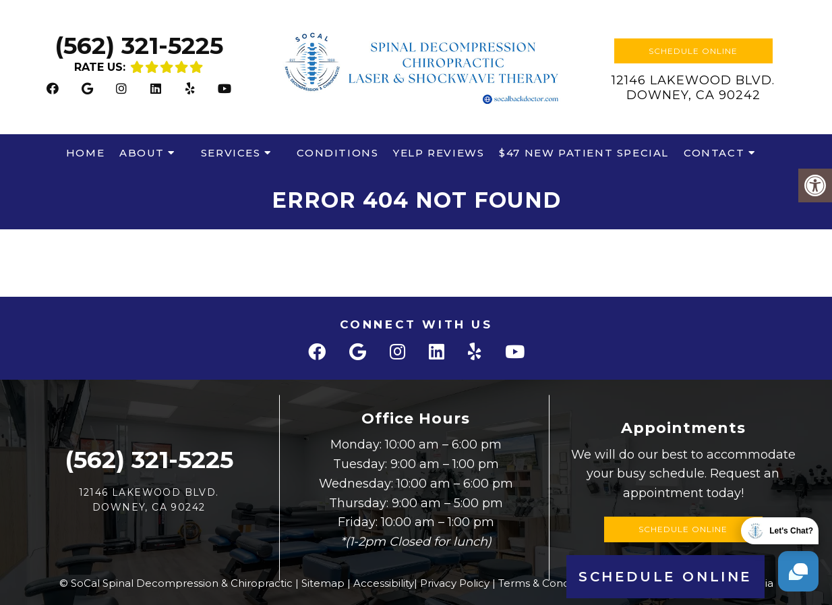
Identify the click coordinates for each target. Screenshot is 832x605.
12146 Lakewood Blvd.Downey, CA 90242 (693, 88)
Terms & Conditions (547, 583)
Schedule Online (693, 51)
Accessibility (383, 583)
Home (85, 152)
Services (231, 152)
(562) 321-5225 (139, 45)
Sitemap (323, 583)
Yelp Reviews (438, 152)
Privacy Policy (454, 583)
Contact (714, 152)
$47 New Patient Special (584, 152)
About (142, 152)
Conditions (337, 152)
